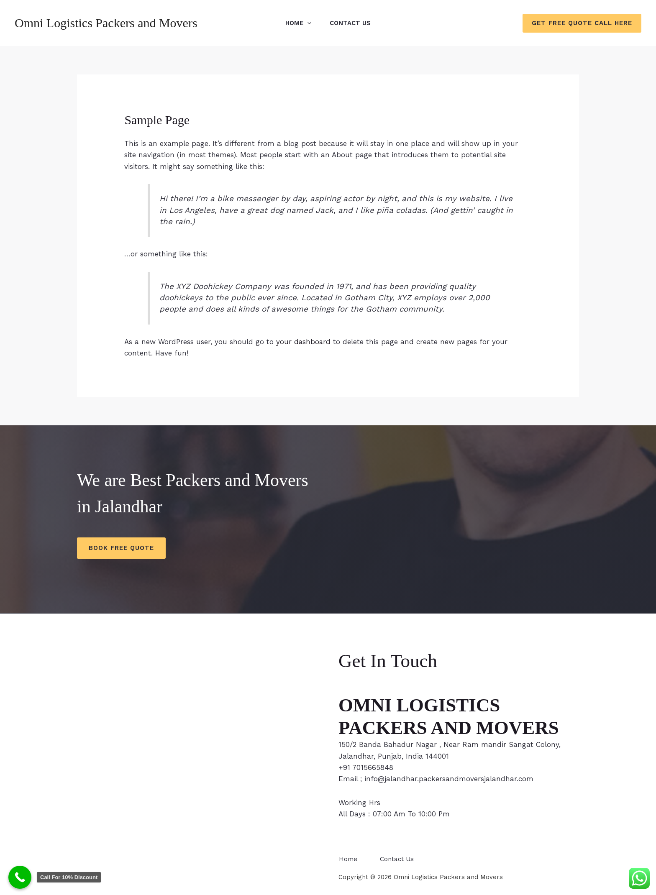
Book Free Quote (121, 548)
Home (297, 23)
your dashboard (303, 342)
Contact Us (351, 23)
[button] (582, 23)
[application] (306, 23)
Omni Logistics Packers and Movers (106, 23)
